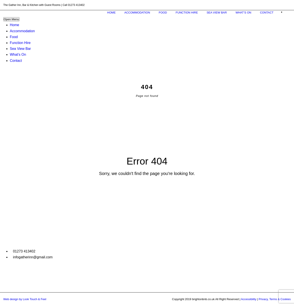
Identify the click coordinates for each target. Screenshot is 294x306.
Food (14, 37)
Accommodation (22, 31)
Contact (16, 60)
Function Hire (20, 43)
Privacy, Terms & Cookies (275, 299)
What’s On (18, 54)
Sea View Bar (20, 48)
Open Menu (11, 19)
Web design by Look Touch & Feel (24, 299)
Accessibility (248, 299)
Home (14, 25)
